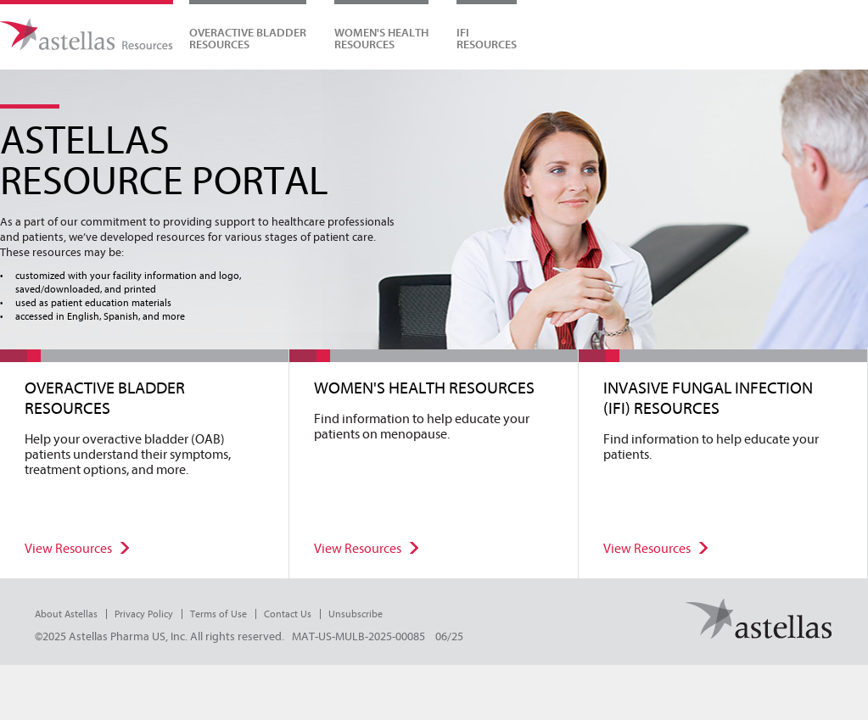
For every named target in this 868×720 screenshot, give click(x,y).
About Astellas (66, 614)
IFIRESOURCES (486, 38)
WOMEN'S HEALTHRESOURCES (381, 38)
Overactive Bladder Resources (247, 38)
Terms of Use (218, 614)
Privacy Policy (144, 614)
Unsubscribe (355, 614)
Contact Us (287, 614)
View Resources (68, 548)
